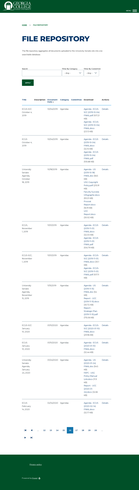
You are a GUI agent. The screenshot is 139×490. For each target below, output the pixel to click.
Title (24, 100)
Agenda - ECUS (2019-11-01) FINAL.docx (91, 228)
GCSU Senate (17, 6)
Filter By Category (69, 69)
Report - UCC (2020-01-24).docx (90, 389)
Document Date (52, 101)
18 (84, 431)
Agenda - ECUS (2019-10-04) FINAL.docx (91, 142)
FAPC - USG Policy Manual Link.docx (90, 376)
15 (64, 431)
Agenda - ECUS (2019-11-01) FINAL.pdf (91, 241)
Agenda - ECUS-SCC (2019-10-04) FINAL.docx (92, 125)
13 (52, 431)
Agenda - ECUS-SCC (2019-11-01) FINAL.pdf (91, 271)
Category (64, 100)
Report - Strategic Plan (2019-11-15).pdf (91, 311)
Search (25, 69)
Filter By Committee (92, 69)
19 (90, 431)
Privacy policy (36, 464)
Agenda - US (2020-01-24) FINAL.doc (90, 363)
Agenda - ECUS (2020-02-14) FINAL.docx (91, 406)
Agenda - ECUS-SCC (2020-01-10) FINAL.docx (92, 328)
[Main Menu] (131, 11)
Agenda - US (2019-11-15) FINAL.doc (90, 288)
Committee (76, 100)
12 (45, 431)
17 (77, 431)
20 (96, 431)
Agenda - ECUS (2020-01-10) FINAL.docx (91, 346)
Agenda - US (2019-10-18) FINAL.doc (90, 172)
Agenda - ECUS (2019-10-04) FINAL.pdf (91, 155)
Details (105, 109)
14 (58, 431)
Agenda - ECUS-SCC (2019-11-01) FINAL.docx (91, 258)
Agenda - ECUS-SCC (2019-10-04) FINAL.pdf (92, 112)
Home (24, 25)
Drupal (35, 478)
